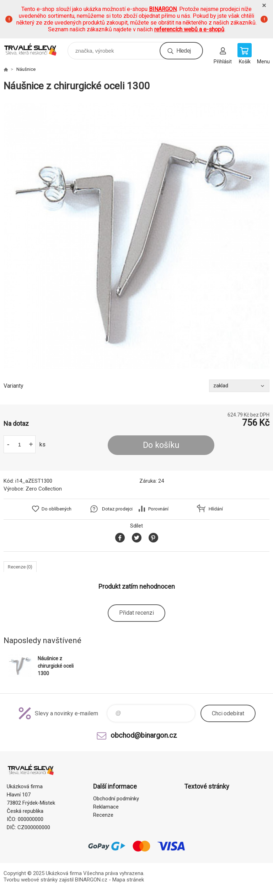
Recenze (103, 815)
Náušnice (26, 69)
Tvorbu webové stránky (31, 879)
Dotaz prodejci (117, 509)
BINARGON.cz (91, 879)
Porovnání (158, 509)
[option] (136, 236)
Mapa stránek (128, 879)
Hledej (183, 50)
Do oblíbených (56, 509)
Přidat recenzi (136, 612)
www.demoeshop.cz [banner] (35, 48)
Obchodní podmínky (116, 798)
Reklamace (106, 807)
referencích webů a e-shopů (189, 29)
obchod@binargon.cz (144, 735)
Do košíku (161, 445)
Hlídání (216, 509)
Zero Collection (44, 489)
